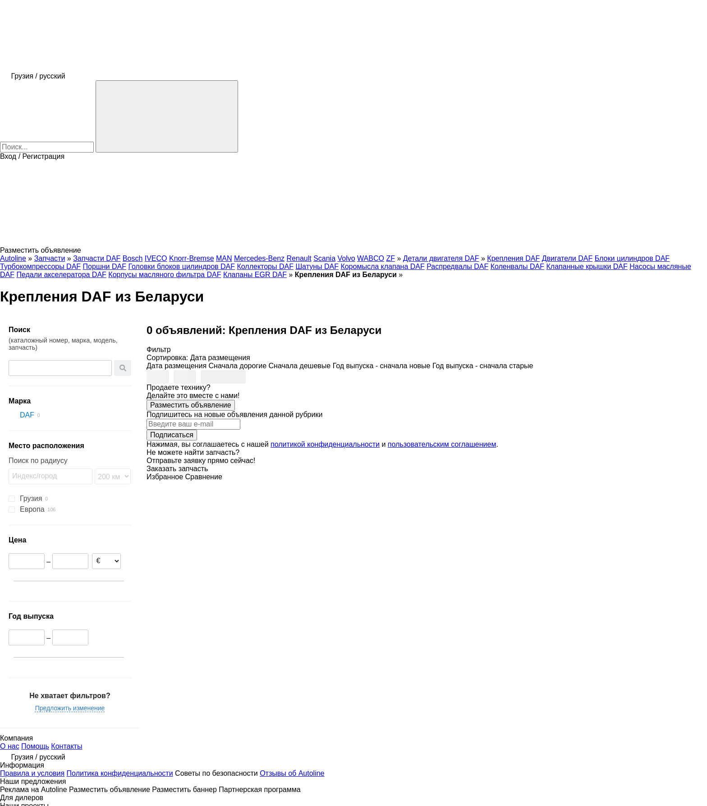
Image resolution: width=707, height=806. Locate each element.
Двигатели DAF (567, 258)
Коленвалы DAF (517, 266)
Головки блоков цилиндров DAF (181, 266)
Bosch (132, 258)
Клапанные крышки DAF (587, 266)
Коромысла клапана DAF (382, 266)
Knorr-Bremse (191, 258)
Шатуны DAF (317, 266)
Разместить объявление (190, 405)
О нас (9, 746)
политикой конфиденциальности (325, 444)
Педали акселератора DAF (61, 274)
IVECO (156, 258)
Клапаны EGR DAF (255, 274)
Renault (299, 258)
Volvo (346, 258)
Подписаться (171, 435)
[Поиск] (167, 116)
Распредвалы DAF (457, 266)
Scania (324, 258)
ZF (390, 258)
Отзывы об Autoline (292, 773)
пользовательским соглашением (442, 444)
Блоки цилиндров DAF (632, 258)
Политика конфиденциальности (120, 773)
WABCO (370, 258)
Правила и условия (32, 773)
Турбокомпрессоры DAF (40, 266)
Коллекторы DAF (265, 266)
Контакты (66, 746)
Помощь (35, 746)
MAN (224, 258)
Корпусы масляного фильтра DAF (164, 274)
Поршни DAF (104, 266)
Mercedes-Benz (259, 258)
